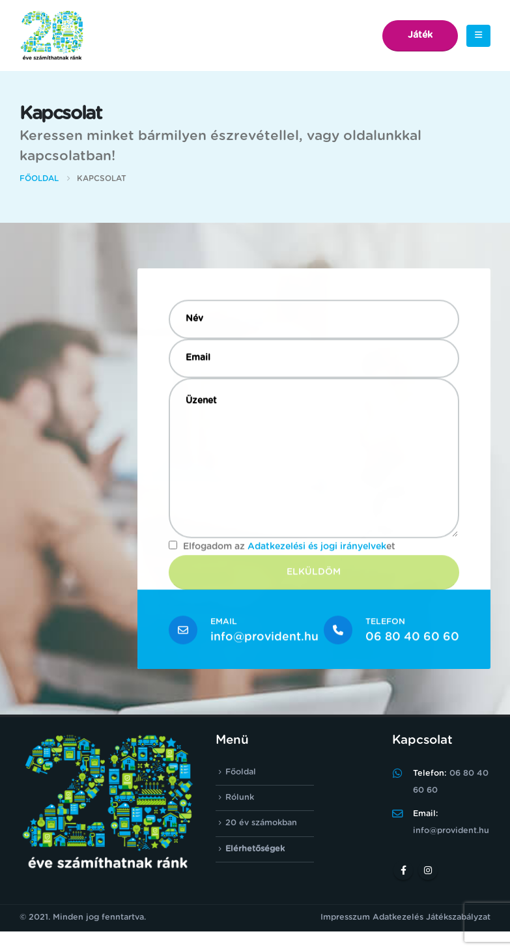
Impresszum (345, 917)
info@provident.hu (264, 638)
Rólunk (239, 797)
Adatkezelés (398, 917)
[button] (478, 36)
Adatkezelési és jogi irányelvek (317, 548)
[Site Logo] (52, 35)
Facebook (403, 870)
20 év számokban (261, 823)
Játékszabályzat (458, 917)
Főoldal (240, 772)
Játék (420, 35)
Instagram (428, 870)
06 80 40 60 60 (412, 638)
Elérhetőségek (255, 849)
